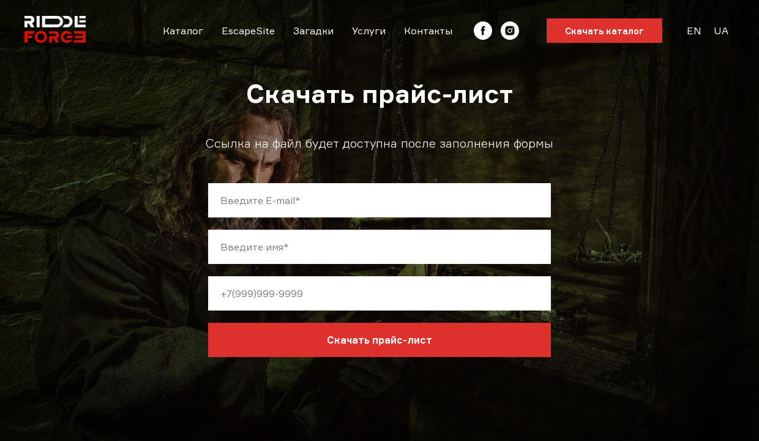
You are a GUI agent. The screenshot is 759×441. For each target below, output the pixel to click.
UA (721, 30)
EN (694, 30)
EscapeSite (248, 30)
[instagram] (510, 30)
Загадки (313, 30)
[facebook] (483, 30)
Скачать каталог (604, 31)
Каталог (183, 30)
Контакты (428, 30)
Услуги (369, 30)
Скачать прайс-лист (379, 340)
